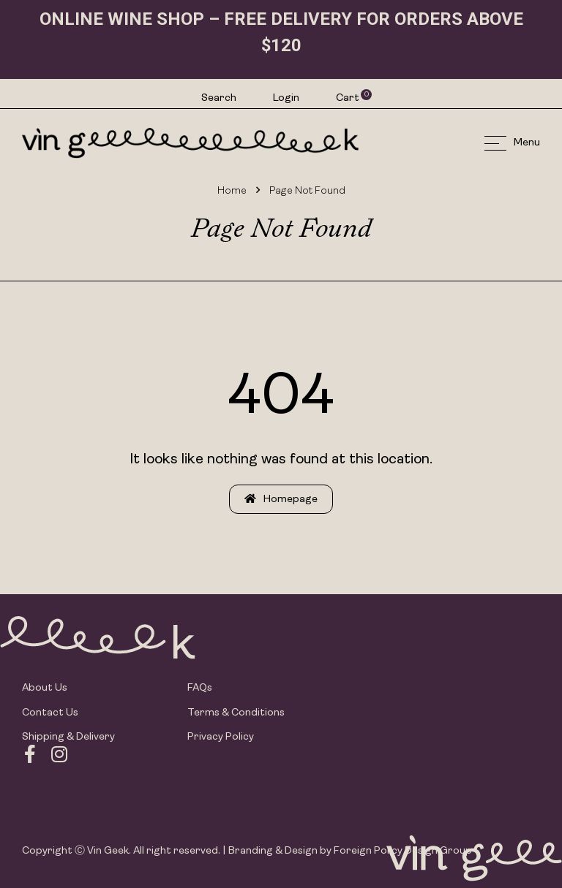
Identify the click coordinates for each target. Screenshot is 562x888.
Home (232, 191)
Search (218, 98)
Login (286, 98)
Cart (348, 98)
